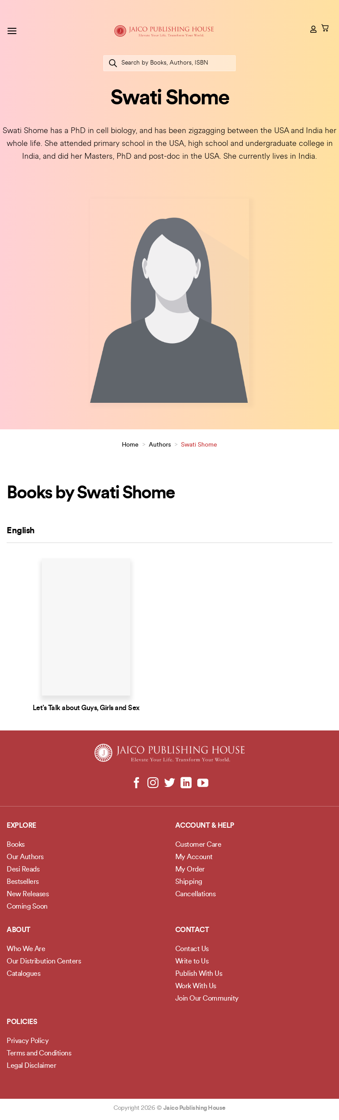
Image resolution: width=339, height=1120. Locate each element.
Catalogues (23, 974)
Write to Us (192, 961)
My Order (190, 869)
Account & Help (204, 825)
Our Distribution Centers (44, 961)
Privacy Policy (28, 1041)
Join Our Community (207, 998)
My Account (194, 857)
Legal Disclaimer (31, 1066)
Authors (160, 445)
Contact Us (192, 949)
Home (130, 445)
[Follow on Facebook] (136, 783)
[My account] (313, 29)
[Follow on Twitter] (169, 783)
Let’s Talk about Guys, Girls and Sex (86, 708)
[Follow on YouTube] (202, 783)
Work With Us (195, 986)
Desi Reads (23, 869)
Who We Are (26, 949)
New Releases (28, 894)
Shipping (188, 882)
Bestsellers (23, 882)
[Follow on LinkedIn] (186, 783)
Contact (192, 930)
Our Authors (25, 857)
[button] (12, 31)
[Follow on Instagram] (152, 783)
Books (16, 845)
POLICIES (22, 1022)
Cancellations (195, 894)
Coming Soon (27, 906)
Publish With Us (198, 974)
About (18, 930)
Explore (21, 825)
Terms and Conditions (39, 1053)
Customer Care (198, 845)
